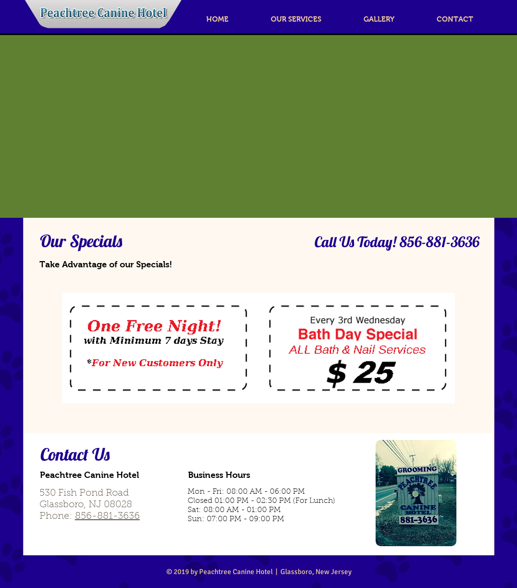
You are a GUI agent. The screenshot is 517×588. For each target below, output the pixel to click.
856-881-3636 (107, 516)
